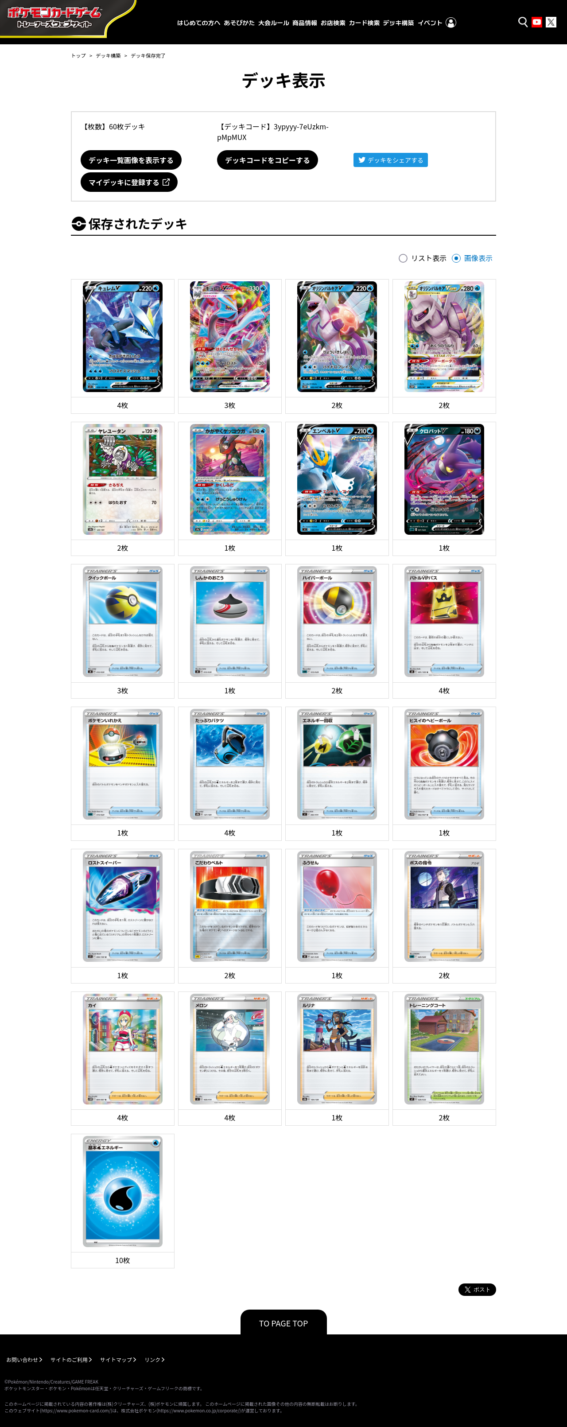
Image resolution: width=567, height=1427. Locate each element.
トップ (78, 55)
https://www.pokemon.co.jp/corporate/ (199, 1410)
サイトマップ (116, 1359)
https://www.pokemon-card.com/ (75, 1410)
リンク (152, 1359)
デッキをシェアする (395, 160)
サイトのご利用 (69, 1359)
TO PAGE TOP (283, 1323)
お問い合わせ (22, 1359)
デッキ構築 (108, 55)
